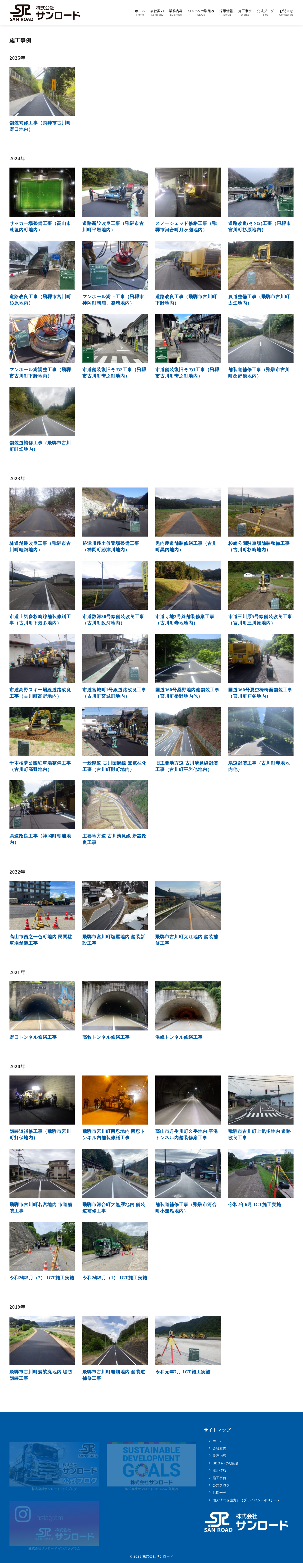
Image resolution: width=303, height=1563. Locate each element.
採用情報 (226, 13)
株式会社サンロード (158, 1556)
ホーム (140, 13)
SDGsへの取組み (201, 13)
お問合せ (286, 13)
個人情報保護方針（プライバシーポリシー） (247, 1500)
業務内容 (176, 13)
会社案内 (157, 13)
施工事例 (245, 13)
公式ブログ (265, 13)
